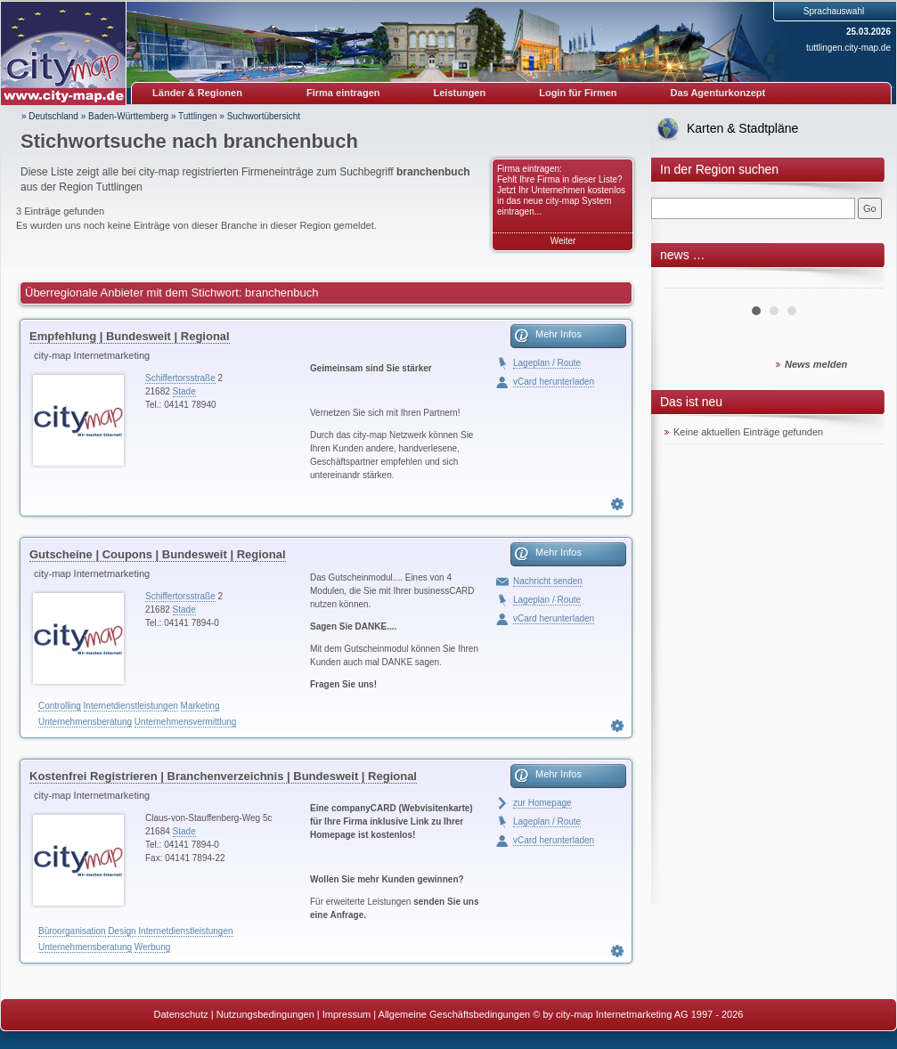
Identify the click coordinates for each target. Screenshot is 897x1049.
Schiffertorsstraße (180, 378)
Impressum (346, 1014)
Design (121, 931)
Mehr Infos (558, 334)
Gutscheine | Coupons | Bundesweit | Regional (157, 554)
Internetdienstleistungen (131, 706)
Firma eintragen (343, 92)
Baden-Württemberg (128, 116)
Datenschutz (181, 1014)
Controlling (59, 706)
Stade (184, 391)
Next (859, 281)
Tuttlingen (197, 116)
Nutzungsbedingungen (265, 1014)
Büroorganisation (72, 931)
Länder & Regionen (197, 92)
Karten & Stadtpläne (742, 128)
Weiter (563, 241)
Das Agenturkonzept (718, 92)
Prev (687, 281)
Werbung (152, 947)
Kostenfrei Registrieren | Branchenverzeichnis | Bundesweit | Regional (223, 776)
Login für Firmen (577, 92)
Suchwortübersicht (263, 116)
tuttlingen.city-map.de (848, 48)
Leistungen (460, 92)
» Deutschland (49, 116)
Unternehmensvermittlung (186, 722)
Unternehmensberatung (85, 722)
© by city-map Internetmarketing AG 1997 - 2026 (638, 1014)
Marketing (200, 706)
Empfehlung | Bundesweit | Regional (129, 336)
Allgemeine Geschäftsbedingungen (455, 1014)
